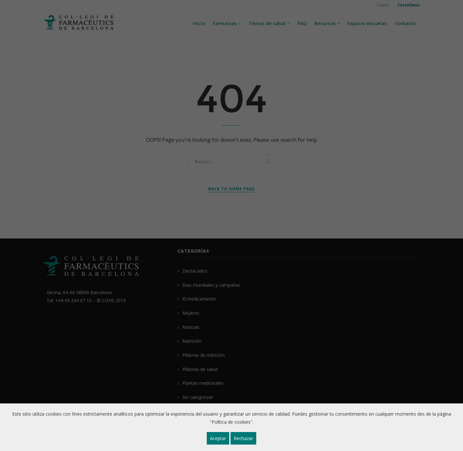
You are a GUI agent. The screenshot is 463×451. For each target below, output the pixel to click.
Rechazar (243, 438)
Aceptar (218, 438)
